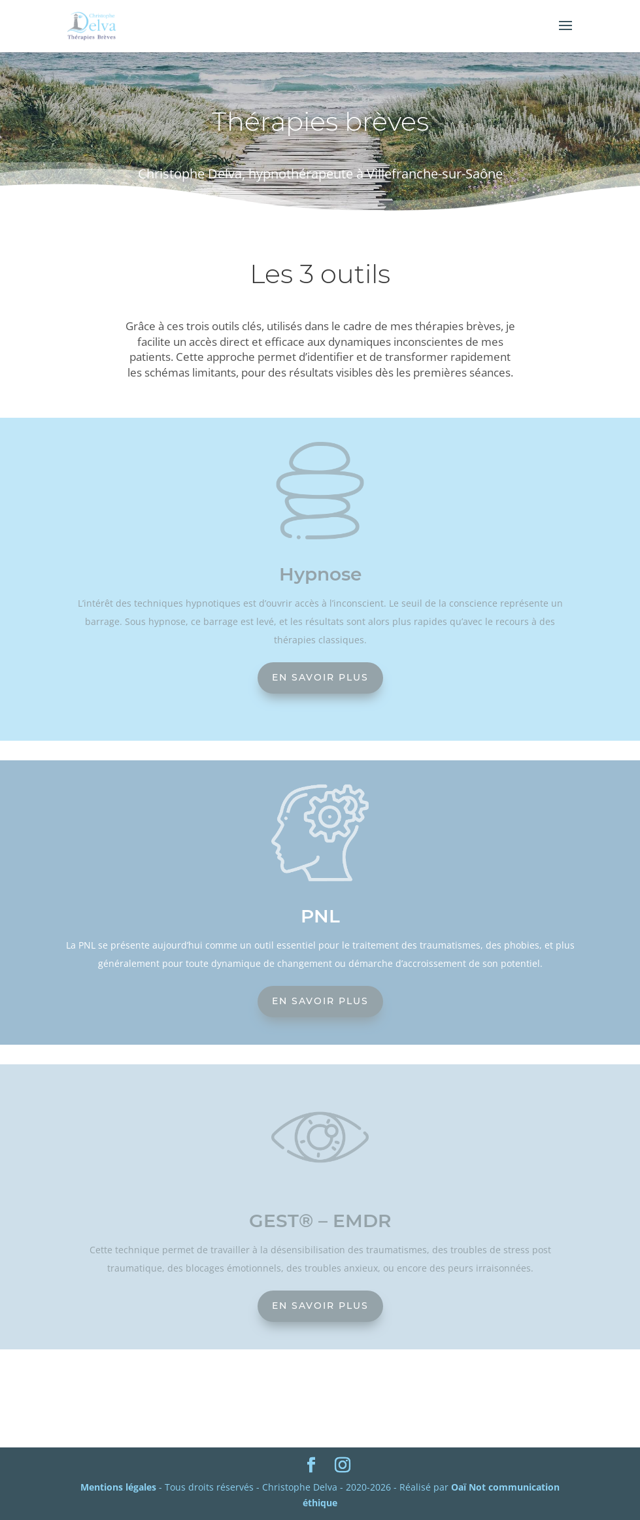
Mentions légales (118, 1487)
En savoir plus (320, 677)
